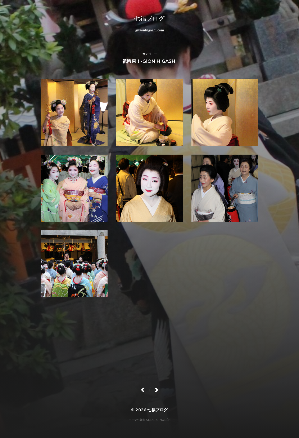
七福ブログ (161, 18)
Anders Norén (158, 419)
